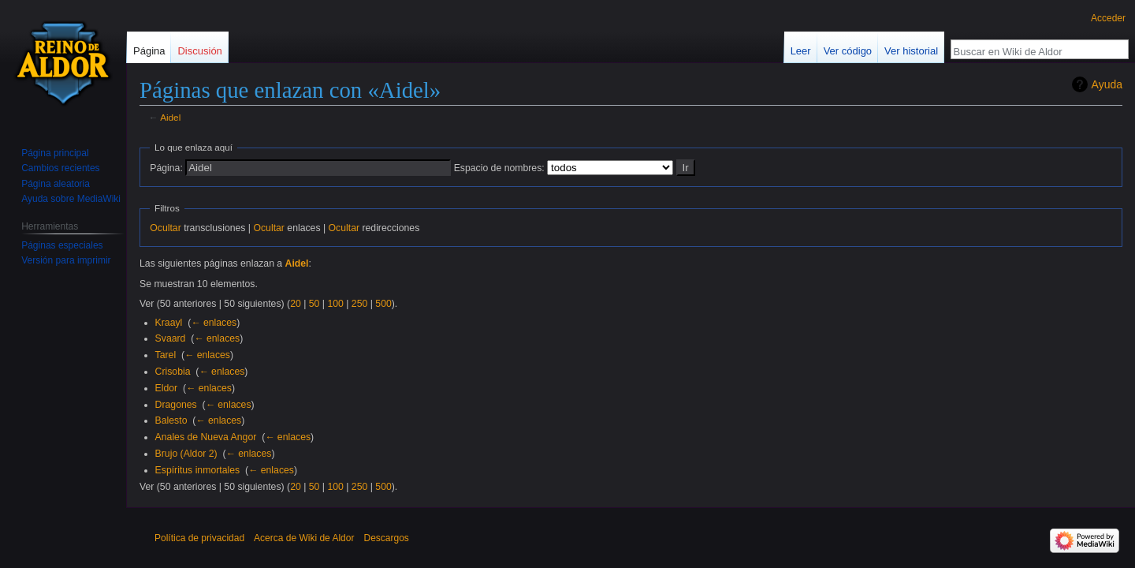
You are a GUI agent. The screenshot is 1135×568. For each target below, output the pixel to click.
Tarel (166, 355)
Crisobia (173, 371)
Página (149, 51)
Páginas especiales (61, 245)
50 (314, 303)
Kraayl (169, 322)
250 (359, 303)
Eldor (166, 388)
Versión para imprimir (65, 260)
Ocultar (165, 228)
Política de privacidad (199, 538)
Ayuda (1107, 84)
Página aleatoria (55, 183)
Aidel (170, 117)
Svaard (170, 338)
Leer (801, 51)
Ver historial (911, 51)
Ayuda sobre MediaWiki (71, 198)
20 (295, 303)
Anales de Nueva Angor (206, 437)
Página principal (54, 153)
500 (383, 303)
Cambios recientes (60, 168)
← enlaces (213, 322)
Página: (166, 168)
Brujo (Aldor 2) (186, 453)
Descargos (385, 538)
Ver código (848, 51)
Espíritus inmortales (197, 470)
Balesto (171, 420)
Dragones (176, 404)
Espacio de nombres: (499, 168)
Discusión (199, 51)
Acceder (1108, 18)
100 (335, 303)
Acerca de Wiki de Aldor (304, 538)
